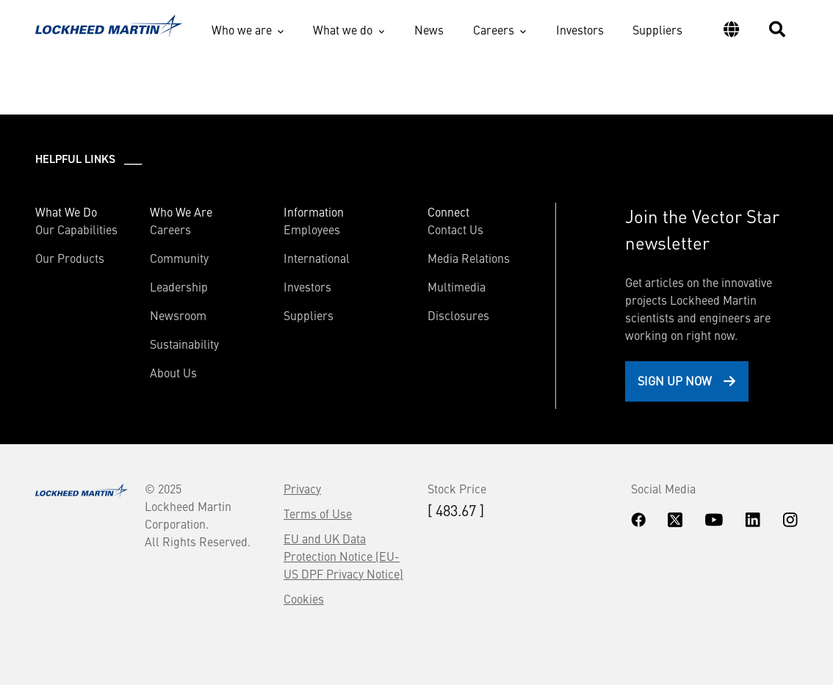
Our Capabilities (76, 229)
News (429, 29)
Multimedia (457, 286)
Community (179, 258)
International (317, 258)
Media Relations (469, 258)
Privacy (302, 488)
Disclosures (458, 315)
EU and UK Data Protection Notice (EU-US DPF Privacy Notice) (343, 555)
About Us (173, 372)
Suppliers (657, 29)
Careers (493, 29)
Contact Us (455, 229)
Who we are (242, 29)
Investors (580, 29)
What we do (342, 29)
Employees (312, 229)
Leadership (179, 286)
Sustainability (184, 344)
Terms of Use (318, 513)
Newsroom (178, 315)
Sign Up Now (675, 380)
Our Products (69, 258)
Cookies (304, 598)
